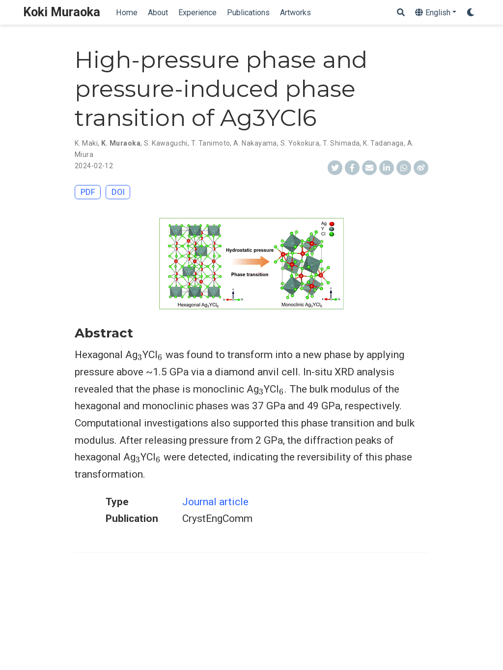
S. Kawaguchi (166, 143)
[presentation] (140, 357)
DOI (118, 192)
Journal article (215, 502)
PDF (88, 192)
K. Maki (86, 143)
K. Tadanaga (383, 143)
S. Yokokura (300, 143)
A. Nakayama (255, 143)
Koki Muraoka (61, 12)
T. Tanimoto (210, 143)
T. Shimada (341, 143)
